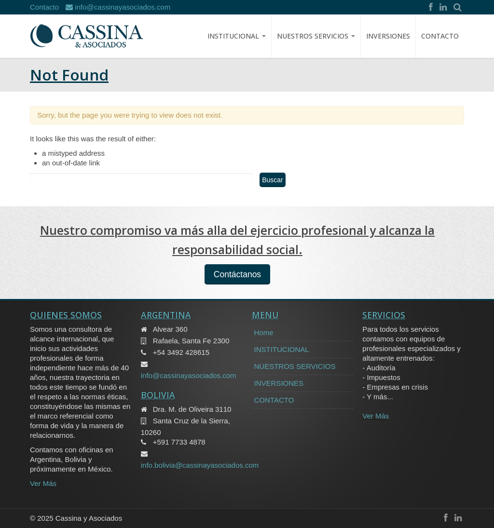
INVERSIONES (388, 36)
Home (264, 332)
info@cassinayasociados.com (118, 7)
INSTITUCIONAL (281, 349)
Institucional (236, 36)
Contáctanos (237, 274)
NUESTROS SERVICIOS (316, 36)
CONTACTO (440, 36)
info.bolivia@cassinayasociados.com (200, 465)
